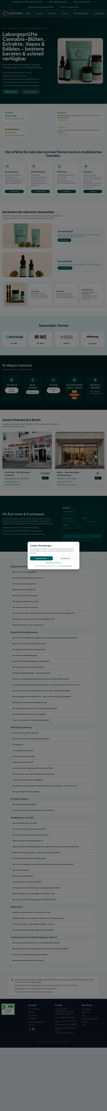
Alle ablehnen (65, 558)
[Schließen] (77, 544)
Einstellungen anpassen (53, 563)
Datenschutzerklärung (65, 566)
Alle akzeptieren (41, 558)
